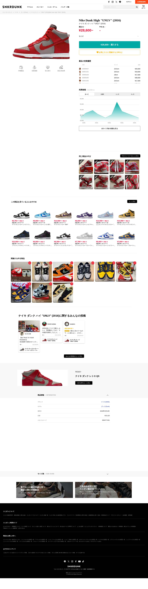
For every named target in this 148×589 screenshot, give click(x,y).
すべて (87, 94)
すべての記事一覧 (80, 552)
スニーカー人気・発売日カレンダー (11, 539)
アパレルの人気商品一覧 (41, 539)
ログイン (128, 2)
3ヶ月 (132, 94)
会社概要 (125, 515)
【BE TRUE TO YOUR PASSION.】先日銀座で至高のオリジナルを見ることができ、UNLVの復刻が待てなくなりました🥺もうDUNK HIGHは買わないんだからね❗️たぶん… (29, 340)
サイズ (81, 36)
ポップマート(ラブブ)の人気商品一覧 (57, 541)
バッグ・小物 (65, 7)
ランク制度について (26, 526)
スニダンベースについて (32, 515)
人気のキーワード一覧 (72, 541)
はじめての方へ (7, 526)
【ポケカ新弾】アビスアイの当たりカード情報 (39, 552)
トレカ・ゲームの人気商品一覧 (55, 539)
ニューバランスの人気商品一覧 (10, 541)
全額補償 (34, 71)
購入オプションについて (53, 526)
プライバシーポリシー (116, 515)
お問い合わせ (21, 528)
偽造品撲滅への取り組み (20, 515)
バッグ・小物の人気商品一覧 (71, 539)
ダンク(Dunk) (105, 406)
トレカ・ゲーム (52, 7)
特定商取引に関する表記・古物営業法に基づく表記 (88, 515)
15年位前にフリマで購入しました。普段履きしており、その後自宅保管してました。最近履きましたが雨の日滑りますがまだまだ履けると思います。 (51, 330)
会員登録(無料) (141, 2)
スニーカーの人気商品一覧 (27, 539)
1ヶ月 (117, 94)
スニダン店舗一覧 (44, 515)
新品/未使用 (61, 71)
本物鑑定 (21, 71)
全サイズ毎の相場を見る (109, 128)
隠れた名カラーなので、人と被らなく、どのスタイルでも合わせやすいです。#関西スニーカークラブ (74, 330)
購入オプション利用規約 (130, 526)
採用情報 (130, 515)
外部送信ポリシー (105, 515)
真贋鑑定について (16, 526)
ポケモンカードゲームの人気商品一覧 (88, 539)
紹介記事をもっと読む (83, 383)
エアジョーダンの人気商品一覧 (117, 539)
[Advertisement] (109, 141)
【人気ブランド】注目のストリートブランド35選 (15, 552)
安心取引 (48, 71)
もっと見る (132, 201)
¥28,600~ (109, 44)
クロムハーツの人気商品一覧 (40, 541)
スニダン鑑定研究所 (8, 515)
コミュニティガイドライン (90, 526)
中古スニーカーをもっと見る (130, 156)
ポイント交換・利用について (39, 526)
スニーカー (40, 7)
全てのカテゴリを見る (84, 541)
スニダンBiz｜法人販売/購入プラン (57, 515)
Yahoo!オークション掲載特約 (10, 528)
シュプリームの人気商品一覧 (133, 539)
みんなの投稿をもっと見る (74, 356)
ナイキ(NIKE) (105, 402)
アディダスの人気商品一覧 (25, 541)
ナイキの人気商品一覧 (103, 539)
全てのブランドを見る (96, 541)
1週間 (102, 94)
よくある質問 (80, 526)
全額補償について (102, 526)
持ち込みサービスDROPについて (68, 526)
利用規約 (121, 526)
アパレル (30, 7)
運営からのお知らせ (113, 526)
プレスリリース (71, 515)
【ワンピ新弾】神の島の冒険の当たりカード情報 (63, 552)
